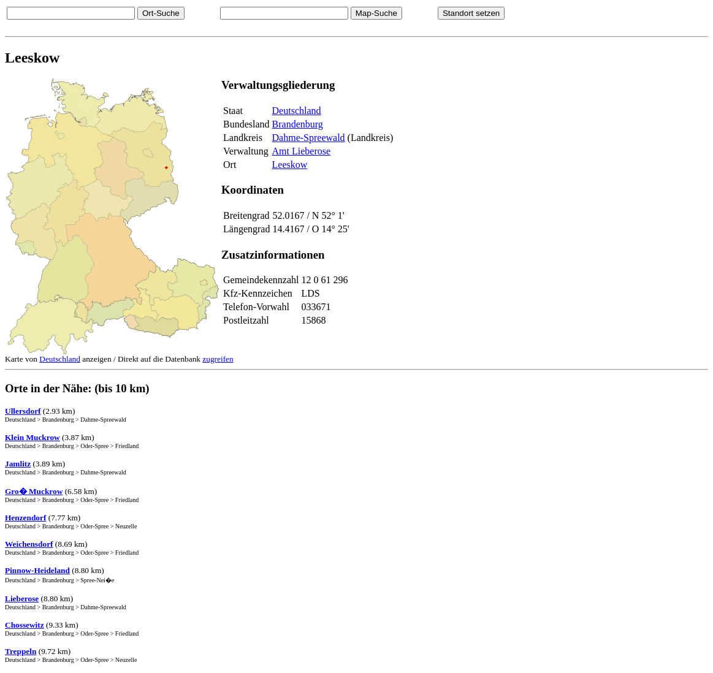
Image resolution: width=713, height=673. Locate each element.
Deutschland (296, 110)
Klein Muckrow (32, 437)
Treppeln (20, 651)
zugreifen (217, 358)
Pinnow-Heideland (37, 570)
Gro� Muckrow (34, 491)
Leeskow (290, 164)
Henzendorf (25, 517)
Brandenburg (297, 124)
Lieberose (22, 598)
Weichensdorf (29, 544)
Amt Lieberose (301, 151)
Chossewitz (24, 624)
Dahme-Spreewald (308, 137)
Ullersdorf (22, 411)
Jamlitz (18, 463)
